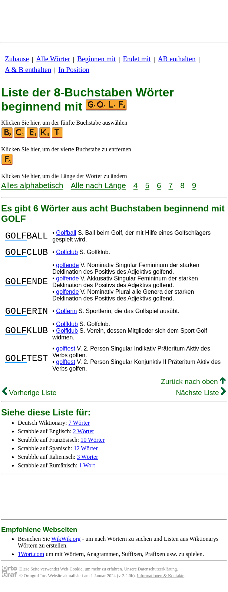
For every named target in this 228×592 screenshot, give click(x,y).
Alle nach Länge (98, 185)
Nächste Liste (201, 397)
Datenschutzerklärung (157, 573)
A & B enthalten (28, 69)
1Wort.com (31, 558)
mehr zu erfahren (107, 573)
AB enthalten (177, 59)
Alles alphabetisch (32, 185)
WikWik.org (65, 543)
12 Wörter (86, 453)
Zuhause (17, 59)
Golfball (66, 233)
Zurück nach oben (193, 386)
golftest (65, 353)
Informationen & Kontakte (160, 580)
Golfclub (67, 253)
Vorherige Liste (29, 397)
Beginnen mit (96, 59)
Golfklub (67, 328)
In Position (73, 69)
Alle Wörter (53, 59)
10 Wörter (92, 444)
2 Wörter (83, 436)
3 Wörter (87, 461)
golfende (67, 267)
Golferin (66, 314)
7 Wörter (79, 427)
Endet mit (137, 59)
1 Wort (87, 470)
